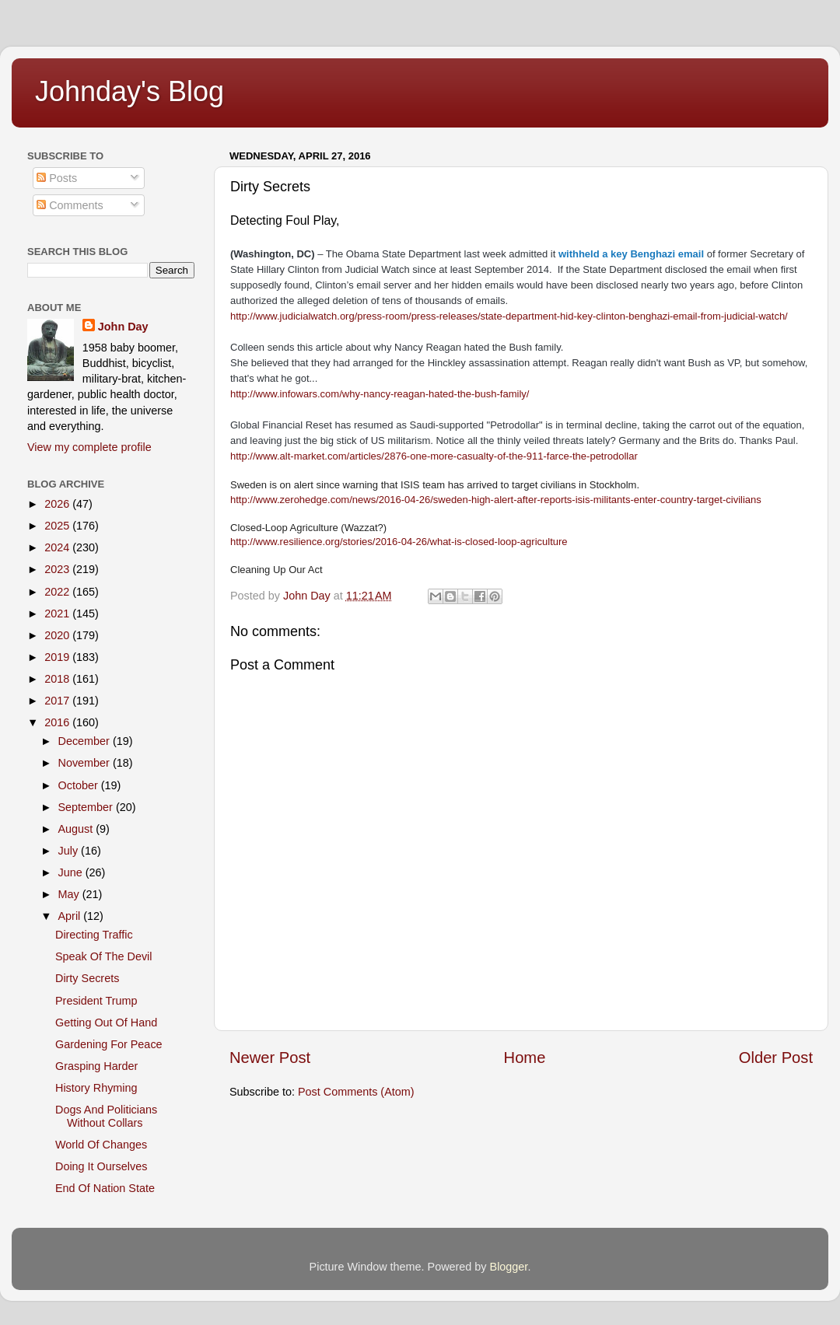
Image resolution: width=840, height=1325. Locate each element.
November (85, 763)
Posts (57, 178)
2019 (58, 657)
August (77, 829)
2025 (58, 525)
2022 (58, 592)
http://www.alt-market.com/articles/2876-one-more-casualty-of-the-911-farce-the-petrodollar (434, 456)
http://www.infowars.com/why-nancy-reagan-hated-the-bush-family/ (379, 394)
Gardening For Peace (109, 1044)
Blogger (509, 1266)
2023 (58, 569)
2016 (58, 722)
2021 (58, 613)
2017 (58, 700)
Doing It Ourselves (101, 1166)
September (87, 807)
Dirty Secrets (87, 978)
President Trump (96, 1001)
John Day (123, 326)
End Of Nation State (105, 1188)
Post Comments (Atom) (356, 1092)
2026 (58, 504)
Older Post (776, 1057)
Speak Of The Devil (103, 956)
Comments (70, 205)
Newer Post (269, 1057)
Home (525, 1057)
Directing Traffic (94, 934)
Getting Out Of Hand (106, 1022)
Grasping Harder (96, 1066)
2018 (58, 679)
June (72, 872)
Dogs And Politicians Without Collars (106, 1116)
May (70, 894)
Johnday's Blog (129, 91)
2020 (58, 635)
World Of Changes (101, 1144)
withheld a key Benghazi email (631, 254)
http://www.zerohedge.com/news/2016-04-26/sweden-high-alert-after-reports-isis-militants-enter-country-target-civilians (495, 499)
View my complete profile (89, 447)
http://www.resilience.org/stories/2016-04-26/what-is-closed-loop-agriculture (399, 541)
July (70, 850)
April (71, 916)
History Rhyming (96, 1088)
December (85, 741)
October (79, 785)
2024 (58, 547)
